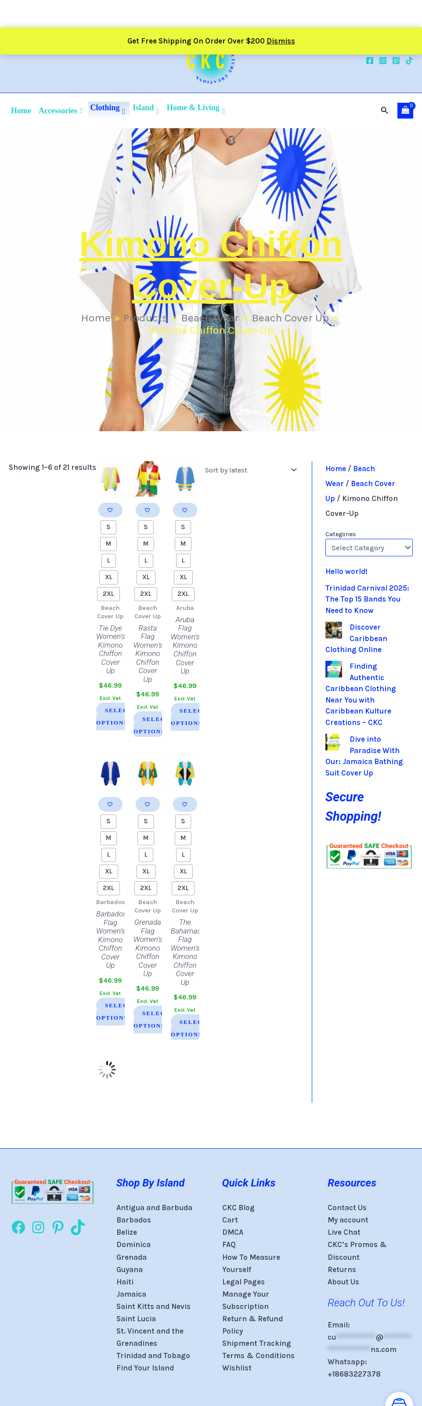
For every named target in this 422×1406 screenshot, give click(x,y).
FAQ (229, 1244)
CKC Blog (238, 1207)
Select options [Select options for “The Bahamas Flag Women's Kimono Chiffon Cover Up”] (188, 1027)
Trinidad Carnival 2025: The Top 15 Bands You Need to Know (367, 599)
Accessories (61, 110)
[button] (385, 110)
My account (348, 1219)
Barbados (133, 1219)
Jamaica (131, 1294)
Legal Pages (243, 1281)
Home (21, 110)
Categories (340, 534)
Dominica (133, 1244)
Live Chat (344, 1232)
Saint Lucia (136, 1318)
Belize (126, 1232)
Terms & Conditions (258, 1355)
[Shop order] (249, 470)
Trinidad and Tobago (153, 1355)
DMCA (232, 1232)
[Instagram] (383, 61)
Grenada (131, 1257)
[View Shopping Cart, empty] (405, 111)
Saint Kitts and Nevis (153, 1306)
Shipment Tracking (256, 1343)
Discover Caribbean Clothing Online (356, 638)
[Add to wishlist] (110, 509)
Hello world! (346, 571)
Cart (230, 1219)
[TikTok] (409, 61)
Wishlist (237, 1367)
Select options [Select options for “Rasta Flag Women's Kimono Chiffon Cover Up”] (151, 725)
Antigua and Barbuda (154, 1207)
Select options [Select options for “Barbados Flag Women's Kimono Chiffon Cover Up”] (114, 1011)
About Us (343, 1281)
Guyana (129, 1269)
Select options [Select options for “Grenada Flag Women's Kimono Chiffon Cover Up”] (151, 1019)
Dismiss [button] (281, 13)
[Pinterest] (396, 61)
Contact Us (347, 1207)
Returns (342, 1269)
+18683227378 (354, 1374)
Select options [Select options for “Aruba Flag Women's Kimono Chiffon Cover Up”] (188, 716)
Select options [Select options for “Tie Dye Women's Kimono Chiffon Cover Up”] (114, 716)
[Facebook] (370, 61)
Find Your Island (145, 1367)
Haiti (124, 1281)
